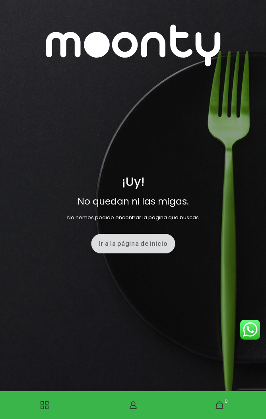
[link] (133, 45)
